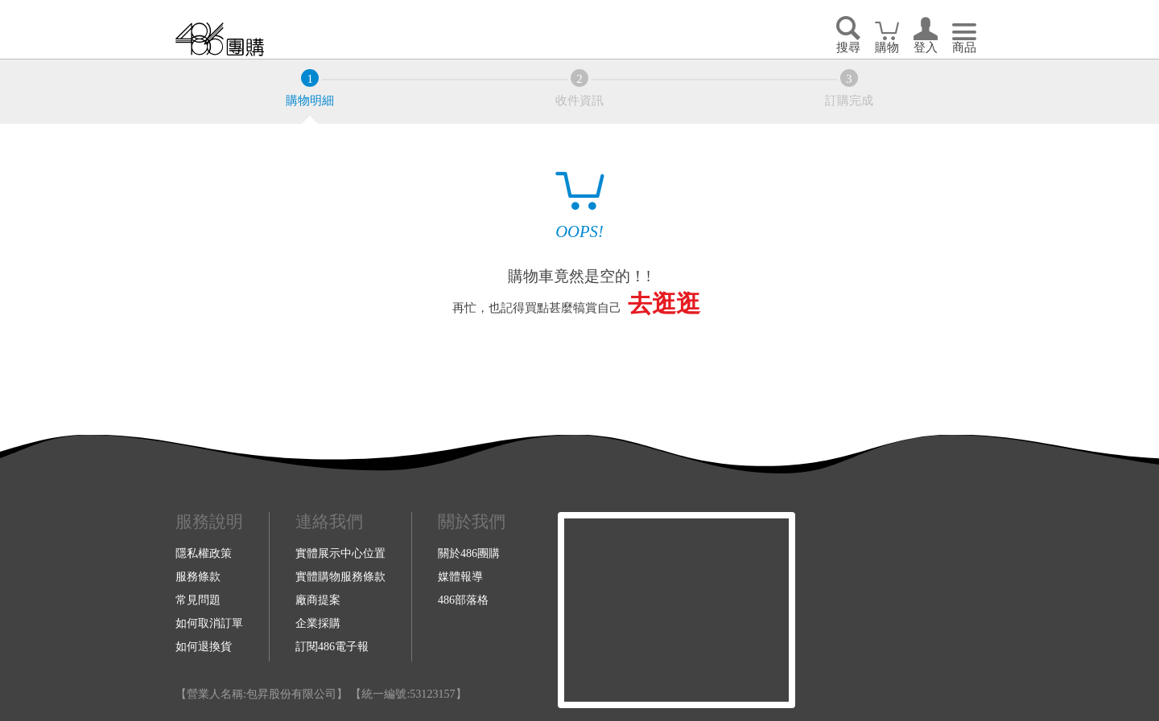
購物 (887, 47)
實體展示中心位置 (340, 553)
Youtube (897, 610)
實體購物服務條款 (340, 576)
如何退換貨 (203, 646)
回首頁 (219, 39)
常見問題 (198, 599)
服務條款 (198, 576)
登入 (926, 47)
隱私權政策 (203, 553)
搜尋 (848, 47)
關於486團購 (469, 553)
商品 (964, 47)
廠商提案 (317, 599)
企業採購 (317, 623)
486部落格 (463, 599)
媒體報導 (460, 576)
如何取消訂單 (209, 623)
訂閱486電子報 (332, 646)
